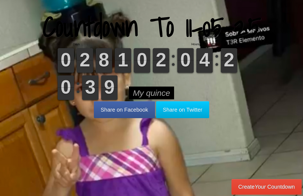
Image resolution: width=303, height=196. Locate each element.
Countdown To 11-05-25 (151, 27)
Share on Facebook (124, 110)
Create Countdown (266, 187)
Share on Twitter (182, 110)
